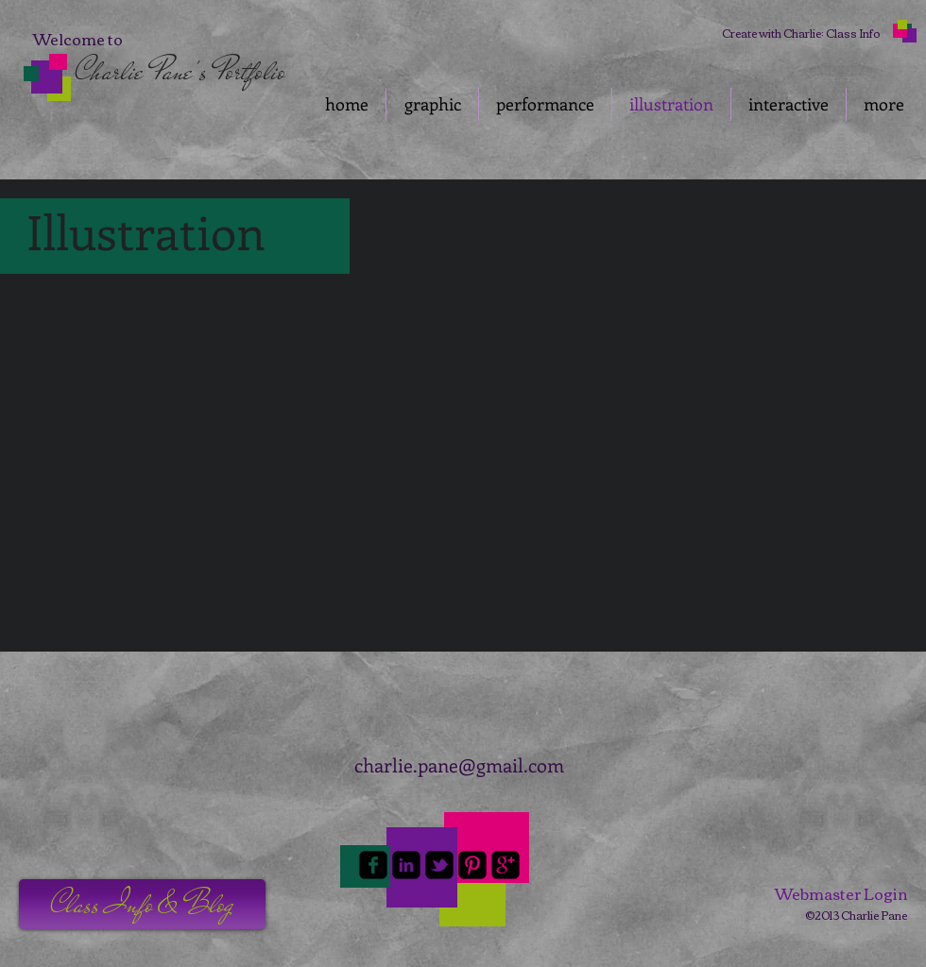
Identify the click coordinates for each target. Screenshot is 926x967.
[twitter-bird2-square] (439, 865)
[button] (119, 372)
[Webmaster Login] (841, 893)
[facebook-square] (373, 865)
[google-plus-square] (505, 865)
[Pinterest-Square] (472, 865)
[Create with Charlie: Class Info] (800, 33)
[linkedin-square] (406, 865)
